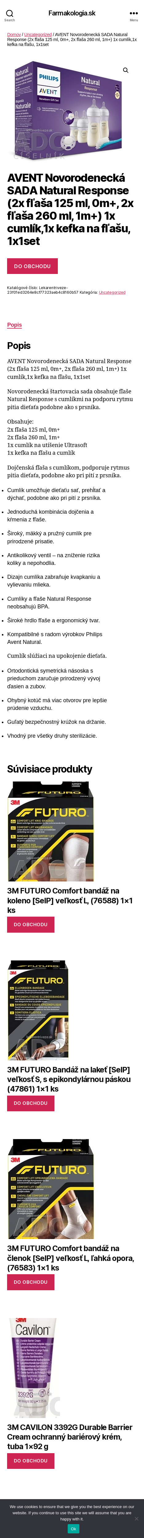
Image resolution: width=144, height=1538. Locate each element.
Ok (73, 1529)
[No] (136, 1518)
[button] (125, 70)
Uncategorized (38, 34)
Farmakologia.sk (72, 13)
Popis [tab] (14, 325)
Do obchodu (32, 266)
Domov (14, 34)
